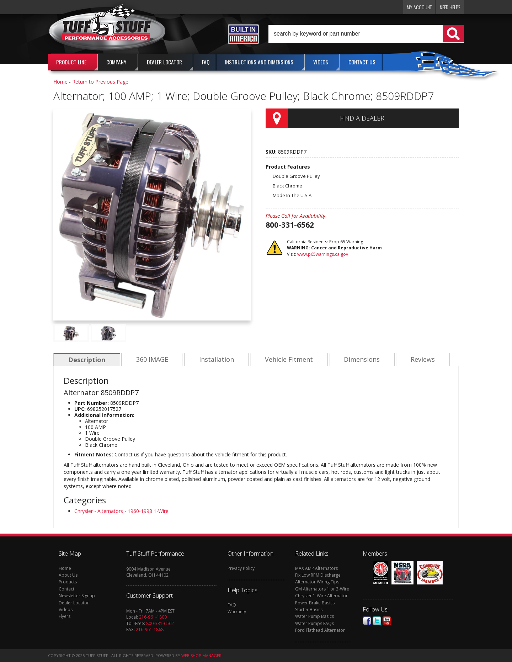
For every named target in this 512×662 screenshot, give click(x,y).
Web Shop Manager (201, 655)
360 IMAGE (151, 359)
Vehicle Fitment (286, 359)
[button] (366, 34)
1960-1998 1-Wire (148, 511)
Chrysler (83, 511)
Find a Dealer (362, 118)
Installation (214, 359)
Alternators (110, 511)
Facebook (367, 620)
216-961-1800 (153, 617)
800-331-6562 (160, 623)
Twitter (377, 620)
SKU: (272, 151)
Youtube (387, 620)
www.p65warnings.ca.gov (322, 254)
